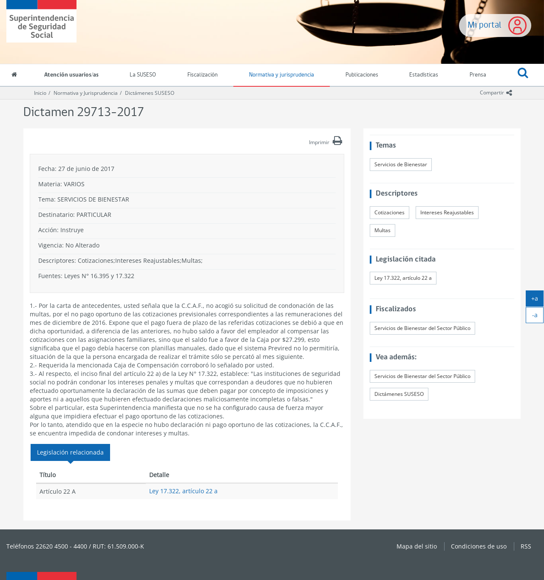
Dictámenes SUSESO (149, 93)
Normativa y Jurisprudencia (86, 93)
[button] (523, 75)
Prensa (478, 75)
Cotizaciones (389, 212)
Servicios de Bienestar (400, 164)
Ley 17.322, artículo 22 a (183, 491)
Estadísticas (423, 75)
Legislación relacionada (70, 452)
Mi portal (485, 25)
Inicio (40, 93)
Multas (382, 230)
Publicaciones (362, 75)
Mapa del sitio (417, 546)
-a (538, 316)
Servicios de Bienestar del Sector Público (422, 328)
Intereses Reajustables (447, 212)
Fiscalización (202, 75)
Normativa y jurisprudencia (281, 75)
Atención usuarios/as (71, 75)
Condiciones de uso (479, 546)
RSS (526, 546)
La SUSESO (143, 75)
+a (537, 300)
